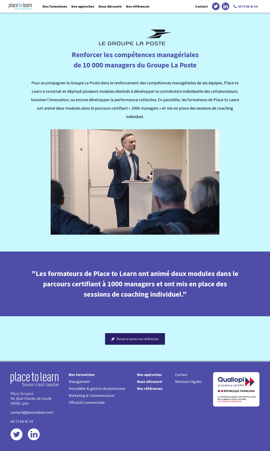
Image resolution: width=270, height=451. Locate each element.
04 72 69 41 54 (22, 421)
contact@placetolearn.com (32, 412)
